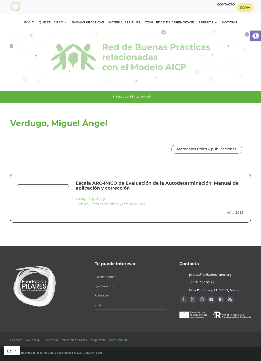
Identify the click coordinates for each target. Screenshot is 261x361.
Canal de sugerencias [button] (199, 328)
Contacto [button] (226, 4)
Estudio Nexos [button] (63, 352)
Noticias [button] (229, 22)
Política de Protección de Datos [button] (66, 340)
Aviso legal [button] (33, 340)
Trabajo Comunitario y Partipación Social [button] (118, 204)
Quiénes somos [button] (105, 277)
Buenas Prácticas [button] (88, 22)
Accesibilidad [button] (118, 340)
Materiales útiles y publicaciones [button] (207, 149)
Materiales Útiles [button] (124, 22)
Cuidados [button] (82, 204)
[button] (255, 36)
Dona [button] (245, 7)
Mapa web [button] (98, 340)
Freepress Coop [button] (45, 352)
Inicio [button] (29, 22)
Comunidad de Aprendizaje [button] (169, 22)
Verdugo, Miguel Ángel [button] (91, 198)
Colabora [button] (101, 305)
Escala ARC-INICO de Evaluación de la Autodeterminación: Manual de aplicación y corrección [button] (157, 185)
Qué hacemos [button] (104, 286)
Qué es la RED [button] (51, 22)
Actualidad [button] (102, 295)
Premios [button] (205, 22)
